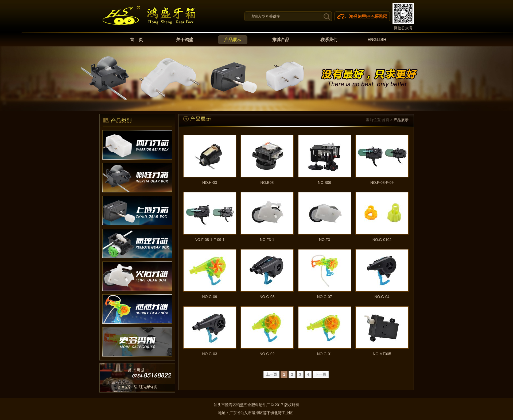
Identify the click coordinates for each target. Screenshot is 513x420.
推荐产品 (280, 39)
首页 (385, 120)
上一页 (271, 374)
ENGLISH (376, 39)
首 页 (136, 39)
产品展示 (232, 39)
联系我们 (328, 39)
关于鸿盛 (184, 39)
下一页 (320, 374)
